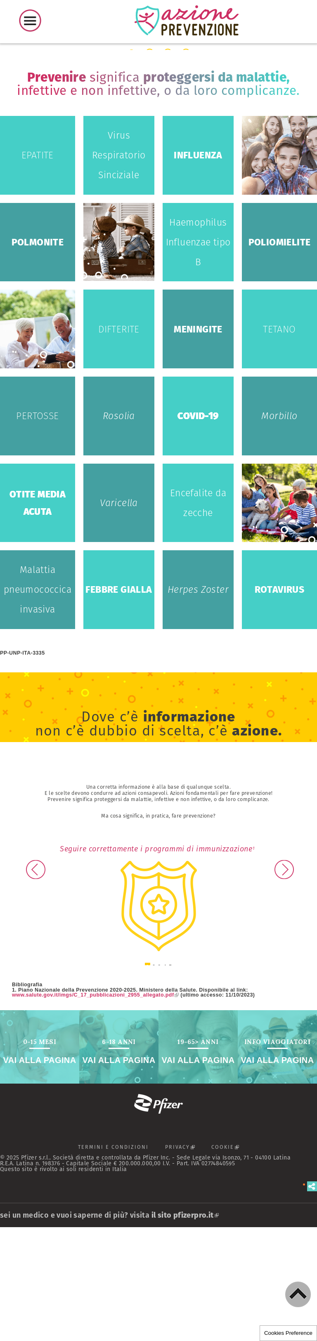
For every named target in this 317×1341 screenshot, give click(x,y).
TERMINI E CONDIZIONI (113, 1260)
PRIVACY (184, 1262)
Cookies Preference (288, 1333)
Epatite (37, 269)
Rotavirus (280, 703)
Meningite (198, 442)
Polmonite (38, 355)
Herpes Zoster (198, 703)
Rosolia (119, 529)
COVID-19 (197, 529)
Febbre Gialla (118, 703)
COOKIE (229, 1262)
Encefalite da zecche (198, 616)
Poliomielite (279, 355)
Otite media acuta (37, 616)
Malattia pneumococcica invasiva (37, 703)
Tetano (279, 442)
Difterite (119, 442)
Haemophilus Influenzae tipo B (198, 355)
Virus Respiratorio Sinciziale (119, 269)
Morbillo (279, 529)
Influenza (198, 269)
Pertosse (37, 529)
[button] (298, 1294)
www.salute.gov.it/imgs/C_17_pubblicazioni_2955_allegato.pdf (95, 1108)
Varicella (119, 616)
